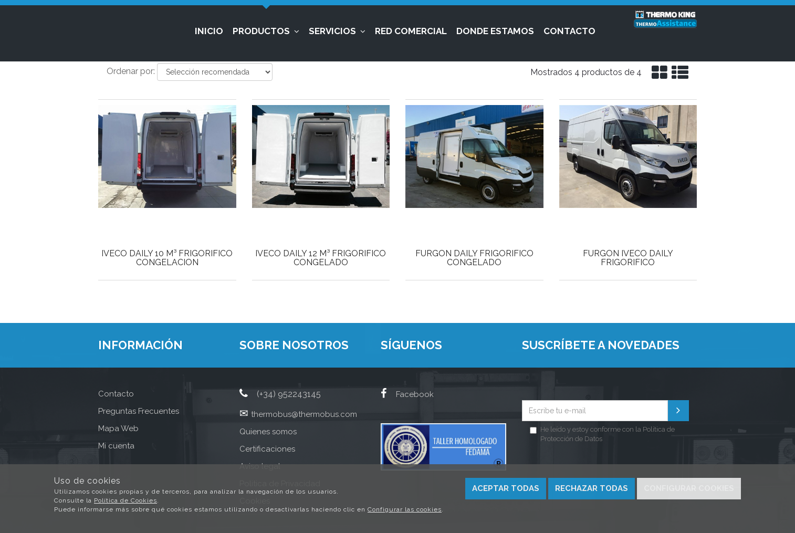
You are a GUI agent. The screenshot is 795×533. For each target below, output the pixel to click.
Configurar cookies (689, 488)
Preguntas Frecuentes (138, 411)
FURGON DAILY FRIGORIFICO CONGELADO (474, 258)
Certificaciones (267, 449)
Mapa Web (118, 428)
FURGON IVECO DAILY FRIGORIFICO (628, 258)
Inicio (209, 31)
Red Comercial (411, 31)
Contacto (569, 31)
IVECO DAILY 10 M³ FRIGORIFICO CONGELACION (167, 258)
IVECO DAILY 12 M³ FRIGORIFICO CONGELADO (320, 258)
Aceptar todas (505, 488)
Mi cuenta (116, 446)
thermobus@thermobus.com (304, 414)
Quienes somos (268, 431)
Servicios (337, 31)
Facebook (407, 394)
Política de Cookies (125, 500)
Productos (266, 31)
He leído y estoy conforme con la (602, 434)
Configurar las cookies (405, 509)
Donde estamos (495, 31)
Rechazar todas (591, 488)
